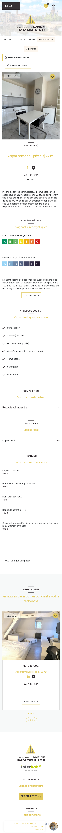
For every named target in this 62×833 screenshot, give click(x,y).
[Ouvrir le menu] (11, 6)
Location (21, 39)
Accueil (8, 39)
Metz (32, 39)
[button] (34, 719)
